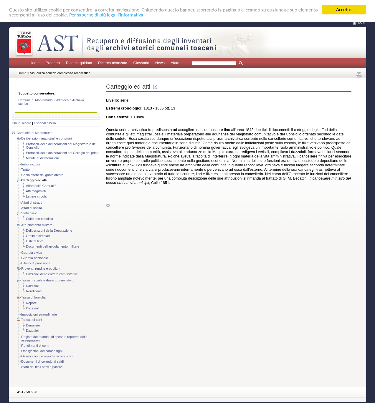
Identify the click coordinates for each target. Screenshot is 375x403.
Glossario (141, 63)
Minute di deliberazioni (42, 158)
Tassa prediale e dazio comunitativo (47, 280)
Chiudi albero (21, 123)
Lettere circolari (37, 196)
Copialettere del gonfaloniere (42, 175)
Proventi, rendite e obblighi (40, 268)
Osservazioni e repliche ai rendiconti (47, 356)
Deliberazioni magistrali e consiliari (46, 138)
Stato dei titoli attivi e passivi (41, 367)
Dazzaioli (32, 286)
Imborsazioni (30, 164)
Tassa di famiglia (33, 297)
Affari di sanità (31, 208)
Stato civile (29, 213)
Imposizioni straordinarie (39, 314)
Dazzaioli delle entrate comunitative (52, 274)
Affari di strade (31, 202)
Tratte (25, 169)
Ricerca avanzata (112, 63)
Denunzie (33, 325)
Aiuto (175, 63)
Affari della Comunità (41, 186)
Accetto (343, 9)
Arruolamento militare (36, 225)
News (160, 63)
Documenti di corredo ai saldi (42, 361)
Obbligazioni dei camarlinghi (41, 351)
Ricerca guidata (79, 63)
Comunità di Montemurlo (34, 133)
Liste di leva (34, 241)
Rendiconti (34, 291)
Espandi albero (45, 123)
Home (34, 63)
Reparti (31, 303)
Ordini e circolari (38, 236)
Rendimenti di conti (35, 345)
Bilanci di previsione (35, 263)
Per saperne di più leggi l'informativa (106, 15)
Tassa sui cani (31, 319)
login (361, 22)
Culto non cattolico (39, 218)
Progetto (53, 63)
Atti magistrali (36, 191)
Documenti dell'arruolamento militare (52, 246)
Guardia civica (31, 252)
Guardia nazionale (34, 258)
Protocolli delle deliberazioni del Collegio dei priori (62, 153)
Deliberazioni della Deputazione (49, 230)
